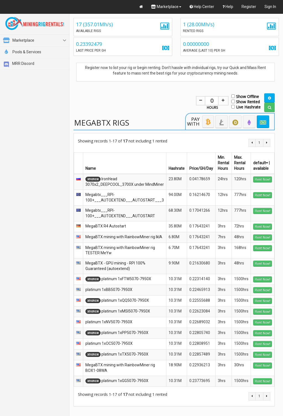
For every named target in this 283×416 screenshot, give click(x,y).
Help (227, 6)
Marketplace (166, 6)
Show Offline (245, 96)
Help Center (202, 6)
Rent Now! (262, 179)
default (260, 163)
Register (249, 6)
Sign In (270, 6)
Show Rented (245, 101)
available (261, 168)
